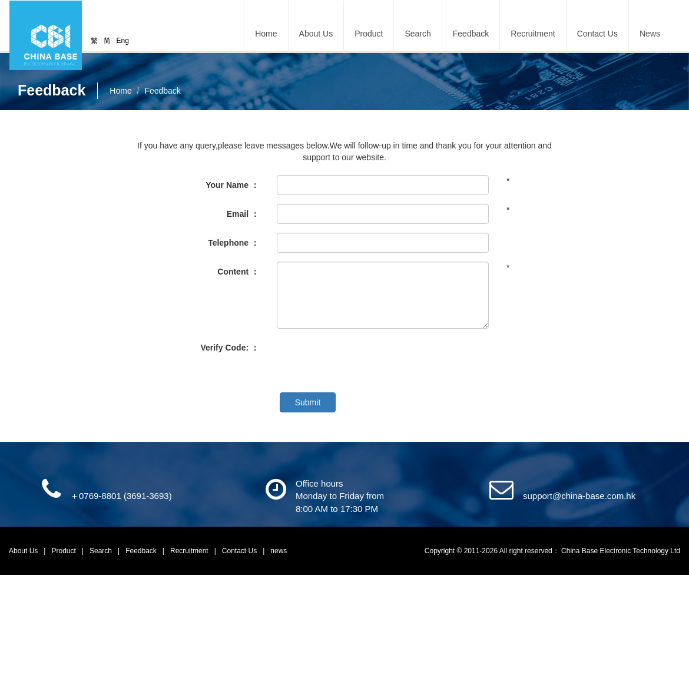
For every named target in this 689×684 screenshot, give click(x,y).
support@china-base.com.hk (579, 496)
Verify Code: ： (229, 347)
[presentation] (366, 361)
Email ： (243, 214)
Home (266, 33)
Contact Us (597, 33)
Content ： (238, 271)
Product (65, 551)
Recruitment (533, 33)
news (278, 551)
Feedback (471, 33)
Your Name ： (232, 185)
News (650, 33)
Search (417, 33)
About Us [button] (316, 33)
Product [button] (369, 33)
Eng (123, 41)
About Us (24, 551)
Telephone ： (233, 242)
